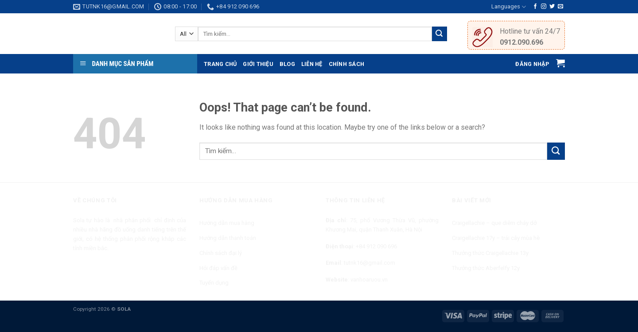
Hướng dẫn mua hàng (226, 223)
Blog (287, 64)
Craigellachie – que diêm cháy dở (494, 223)
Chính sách (347, 64)
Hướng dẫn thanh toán (227, 238)
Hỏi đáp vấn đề (218, 268)
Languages (508, 7)
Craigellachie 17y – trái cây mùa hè (496, 238)
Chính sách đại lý (220, 253)
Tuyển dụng (214, 282)
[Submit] (556, 151)
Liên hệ (312, 64)
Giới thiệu (258, 64)
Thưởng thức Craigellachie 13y (490, 253)
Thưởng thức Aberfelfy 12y (486, 268)
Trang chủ (220, 64)
